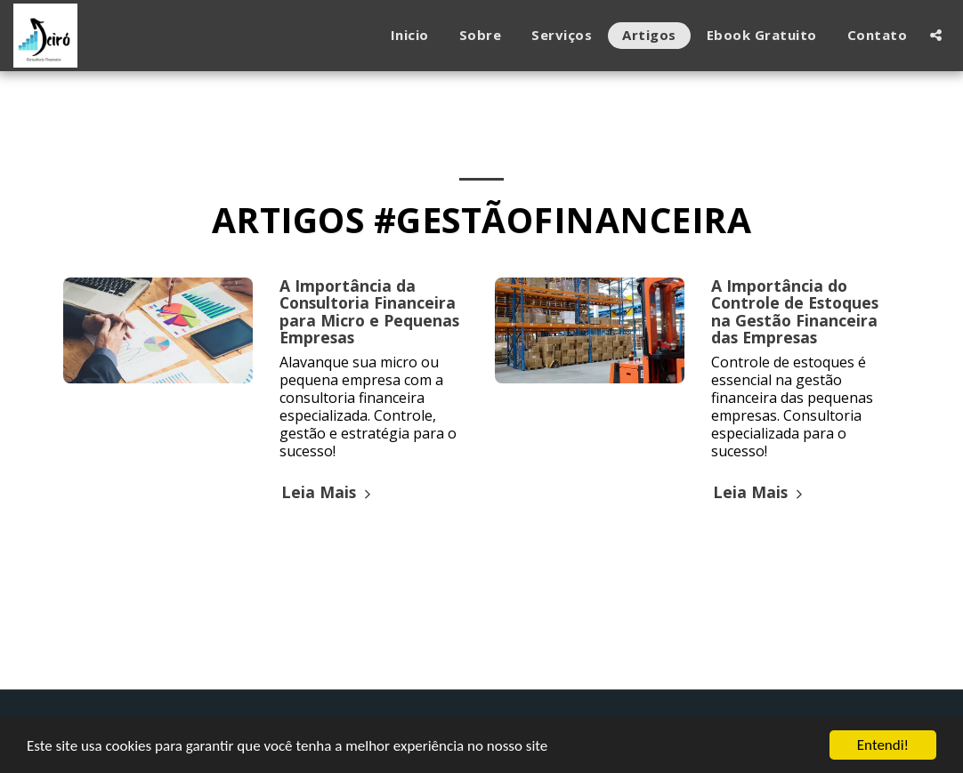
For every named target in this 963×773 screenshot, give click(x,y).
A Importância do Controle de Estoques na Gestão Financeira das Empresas (794, 311)
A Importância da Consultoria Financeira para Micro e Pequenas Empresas (369, 311)
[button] (936, 35)
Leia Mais (328, 492)
